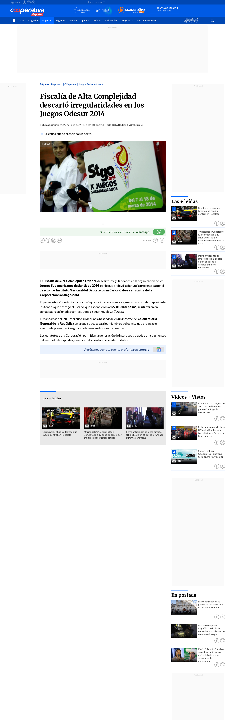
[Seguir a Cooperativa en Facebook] (24, 2)
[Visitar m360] (191, 23)
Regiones (61, 20)
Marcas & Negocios (147, 20)
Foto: (45, 144)
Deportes (47, 20)
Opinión (85, 20)
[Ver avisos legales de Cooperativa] (186, 23)
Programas (127, 20)
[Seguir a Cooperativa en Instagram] (33, 2)
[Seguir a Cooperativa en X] (29, 2)
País (22, 20)
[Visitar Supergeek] (196, 23)
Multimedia (111, 20)
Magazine (33, 20)
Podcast (97, 20)
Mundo (73, 20)
